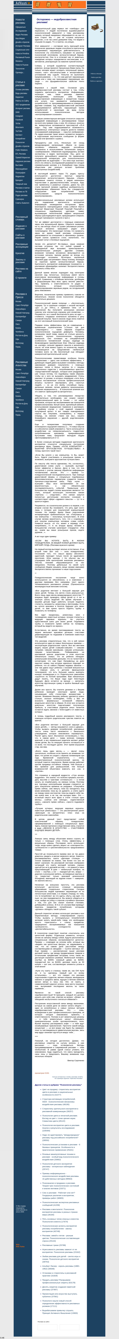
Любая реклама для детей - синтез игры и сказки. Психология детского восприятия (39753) (61, 1259)
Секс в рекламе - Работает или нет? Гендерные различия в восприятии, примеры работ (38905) (58, 1195)
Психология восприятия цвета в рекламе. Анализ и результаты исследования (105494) (61, 1128)
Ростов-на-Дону (22, 335)
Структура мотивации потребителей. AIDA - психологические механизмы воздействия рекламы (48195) (58, 1101)
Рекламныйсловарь (22, 218)
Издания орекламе (21, 227)
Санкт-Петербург (22, 305)
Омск (18, 324)
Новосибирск (21, 309)
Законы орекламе (20, 261)
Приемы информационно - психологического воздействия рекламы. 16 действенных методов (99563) (60, 1176)
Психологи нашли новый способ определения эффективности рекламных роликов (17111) (61, 1303)
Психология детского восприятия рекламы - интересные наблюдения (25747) (58, 1166)
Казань (18, 328)
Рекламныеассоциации (22, 245)
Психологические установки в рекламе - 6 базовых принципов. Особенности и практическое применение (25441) (61, 1147)
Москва (18, 301)
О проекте (21, 277)
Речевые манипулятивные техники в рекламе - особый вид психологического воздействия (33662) (60, 1157)
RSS (17, 1245)
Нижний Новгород (22, 313)
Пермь (18, 347)
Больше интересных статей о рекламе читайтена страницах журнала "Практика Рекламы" (67, 1077)
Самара (19, 320)
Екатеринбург (21, 316)
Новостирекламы (20, 21)
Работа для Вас (96, 77)
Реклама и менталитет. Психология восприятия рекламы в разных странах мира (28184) (60, 1212)
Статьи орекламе (20, 83)
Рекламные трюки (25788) (54, 1245)
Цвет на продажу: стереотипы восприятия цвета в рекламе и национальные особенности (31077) (61, 1092)
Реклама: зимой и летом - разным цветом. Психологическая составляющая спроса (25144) (60, 1238)
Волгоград (19, 343)
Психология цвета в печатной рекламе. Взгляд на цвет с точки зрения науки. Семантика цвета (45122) (60, 1118)
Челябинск (20, 332)
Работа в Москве (96, 73)
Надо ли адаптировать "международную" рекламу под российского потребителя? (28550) (61, 1137)
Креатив (20, 253)
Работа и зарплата (96, 81)
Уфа (17, 339)
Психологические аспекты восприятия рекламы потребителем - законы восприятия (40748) (59, 1228)
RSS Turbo (20, 1247)
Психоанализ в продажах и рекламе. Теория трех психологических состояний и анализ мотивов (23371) (60, 1186)
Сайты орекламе (20, 236)
